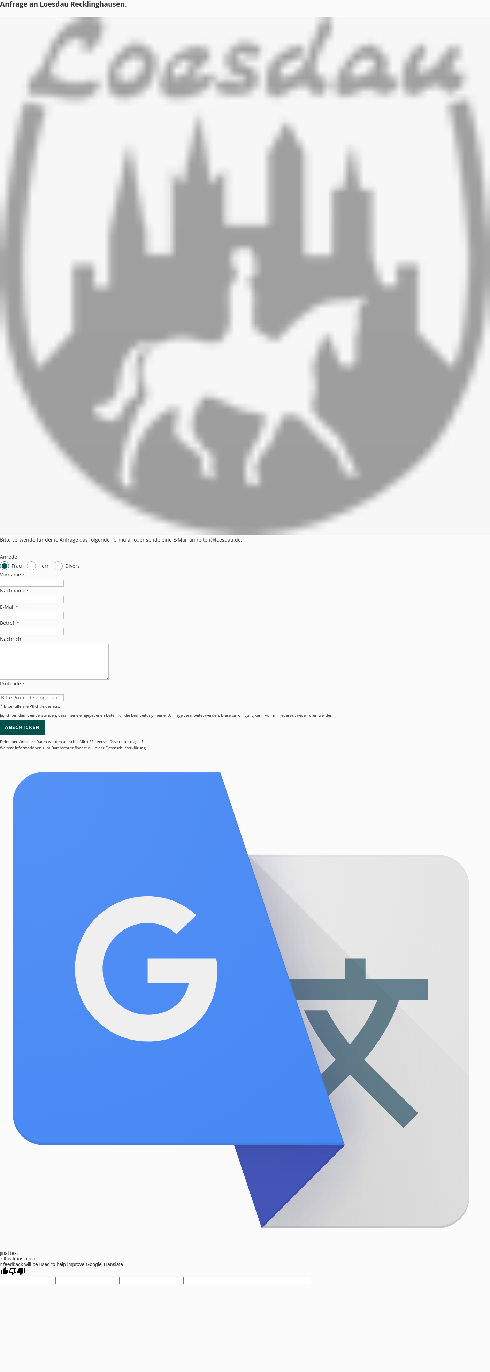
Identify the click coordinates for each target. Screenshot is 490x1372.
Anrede (8, 556)
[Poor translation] (17, 1272)
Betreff (9, 623)
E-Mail (9, 607)
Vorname (12, 574)
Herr (43, 565)
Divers (72, 565)
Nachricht (11, 639)
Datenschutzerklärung (126, 747)
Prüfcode (12, 683)
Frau (17, 565)
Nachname (14, 590)
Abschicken (22, 727)
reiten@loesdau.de (219, 539)
